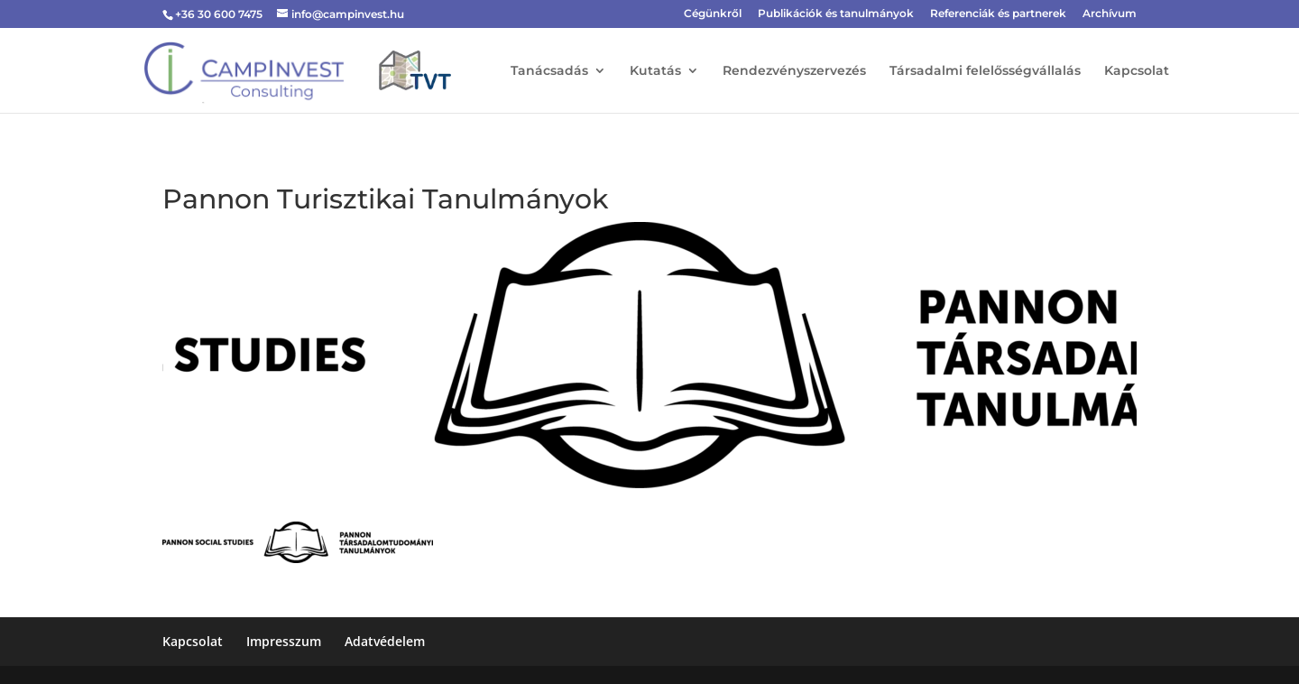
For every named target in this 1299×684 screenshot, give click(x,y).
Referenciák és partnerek (998, 14)
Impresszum (283, 641)
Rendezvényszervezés (794, 71)
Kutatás (655, 71)
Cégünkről (713, 14)
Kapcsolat (1136, 71)
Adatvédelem (385, 641)
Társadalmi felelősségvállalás (985, 71)
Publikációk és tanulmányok (836, 14)
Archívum (1109, 14)
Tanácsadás (549, 71)
